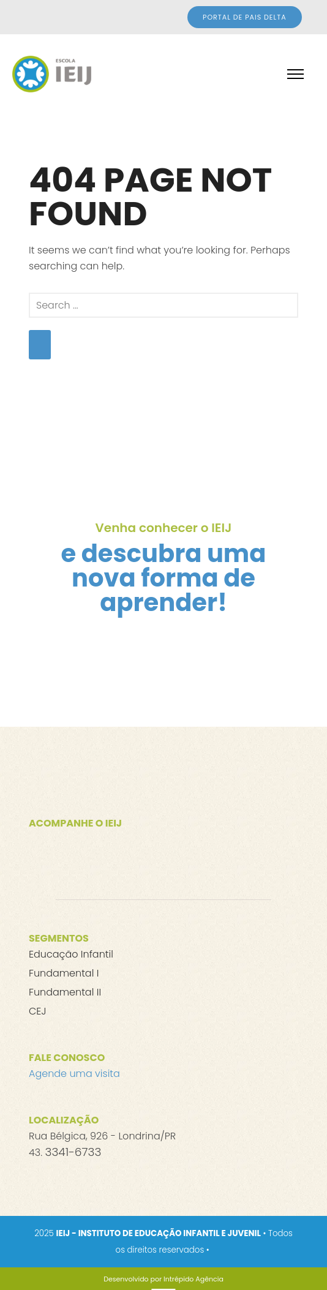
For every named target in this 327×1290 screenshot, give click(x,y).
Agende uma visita (74, 1074)
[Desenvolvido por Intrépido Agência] (163, 1279)
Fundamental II (65, 992)
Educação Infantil (71, 954)
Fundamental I (64, 973)
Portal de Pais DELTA (245, 17)
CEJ (37, 1011)
